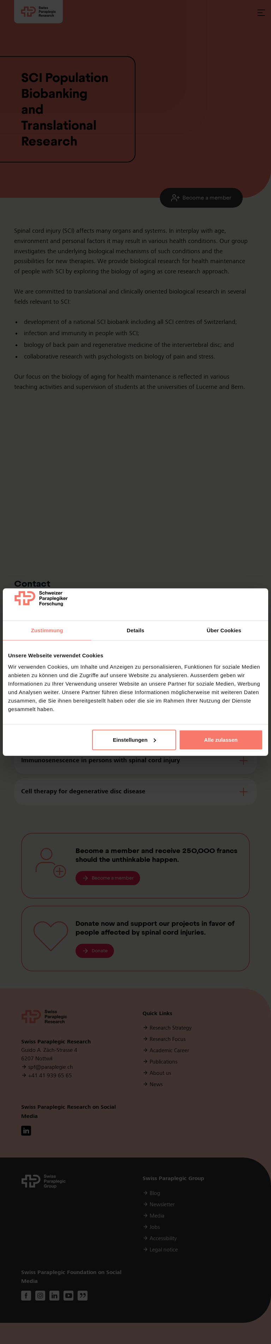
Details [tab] (135, 630)
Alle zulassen (220, 740)
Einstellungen (134, 740)
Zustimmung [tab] (47, 630)
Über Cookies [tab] (224, 630)
